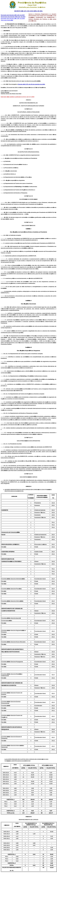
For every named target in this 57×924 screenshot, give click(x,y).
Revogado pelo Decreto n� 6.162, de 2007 (13, 15)
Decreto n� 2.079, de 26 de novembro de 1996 (31, 84)
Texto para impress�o (7, 20)
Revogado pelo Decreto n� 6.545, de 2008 (13, 18)
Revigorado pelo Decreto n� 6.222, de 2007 (13, 16)
